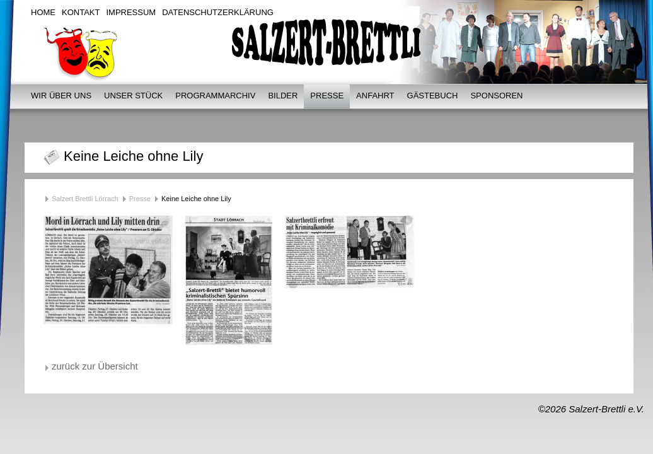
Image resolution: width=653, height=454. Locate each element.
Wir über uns (61, 95)
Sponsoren (496, 95)
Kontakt (81, 12)
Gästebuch (432, 95)
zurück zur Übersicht (95, 366)
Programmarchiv (215, 95)
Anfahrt (375, 95)
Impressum (131, 12)
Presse (327, 95)
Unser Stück (133, 95)
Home (43, 12)
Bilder (283, 95)
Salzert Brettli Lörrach (85, 198)
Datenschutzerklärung (218, 12)
